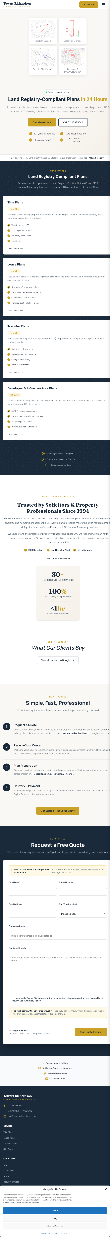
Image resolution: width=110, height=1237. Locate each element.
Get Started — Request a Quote (58, 810)
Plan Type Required (68, 904)
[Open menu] (104, 5)
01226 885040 (14, 1105)
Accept (55, 1210)
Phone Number (66, 882)
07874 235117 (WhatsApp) (20, 1111)
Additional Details (17, 948)
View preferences (55, 1226)
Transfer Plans (10, 1143)
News (6, 1176)
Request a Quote (11, 1182)
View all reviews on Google (57, 660)
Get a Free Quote (42, 122)
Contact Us (8, 1170)
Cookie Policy (46, 1233)
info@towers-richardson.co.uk (86, 869)
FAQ (5, 1165)
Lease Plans (9, 1138)
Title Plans (8, 1132)
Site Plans (8, 1149)
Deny (54, 1218)
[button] (105, 1189)
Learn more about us (58, 558)
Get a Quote (89, 4)
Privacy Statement (60, 1233)
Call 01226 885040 (73, 122)
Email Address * (16, 904)
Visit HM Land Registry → (95, 158)
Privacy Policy (34, 1000)
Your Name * (14, 882)
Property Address (17, 926)
